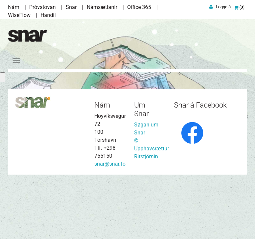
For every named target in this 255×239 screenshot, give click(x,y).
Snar (71, 7)
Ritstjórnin (146, 156)
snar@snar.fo (110, 164)
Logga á (223, 6)
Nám (13, 7)
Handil (48, 15)
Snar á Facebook (200, 105)
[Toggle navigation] (16, 60)
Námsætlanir (102, 7)
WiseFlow (19, 15)
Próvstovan (42, 7)
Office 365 (139, 7)
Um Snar (141, 109)
